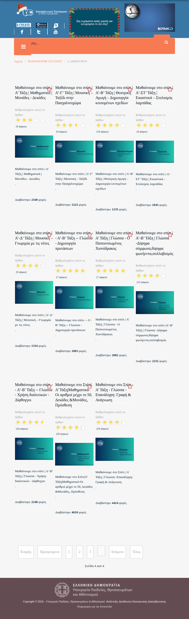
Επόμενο (117, 552)
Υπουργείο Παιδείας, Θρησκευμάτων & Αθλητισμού (75, 601)
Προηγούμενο (49, 552)
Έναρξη (25, 552)
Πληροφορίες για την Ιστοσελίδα (94, 606)
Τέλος (136, 552)
